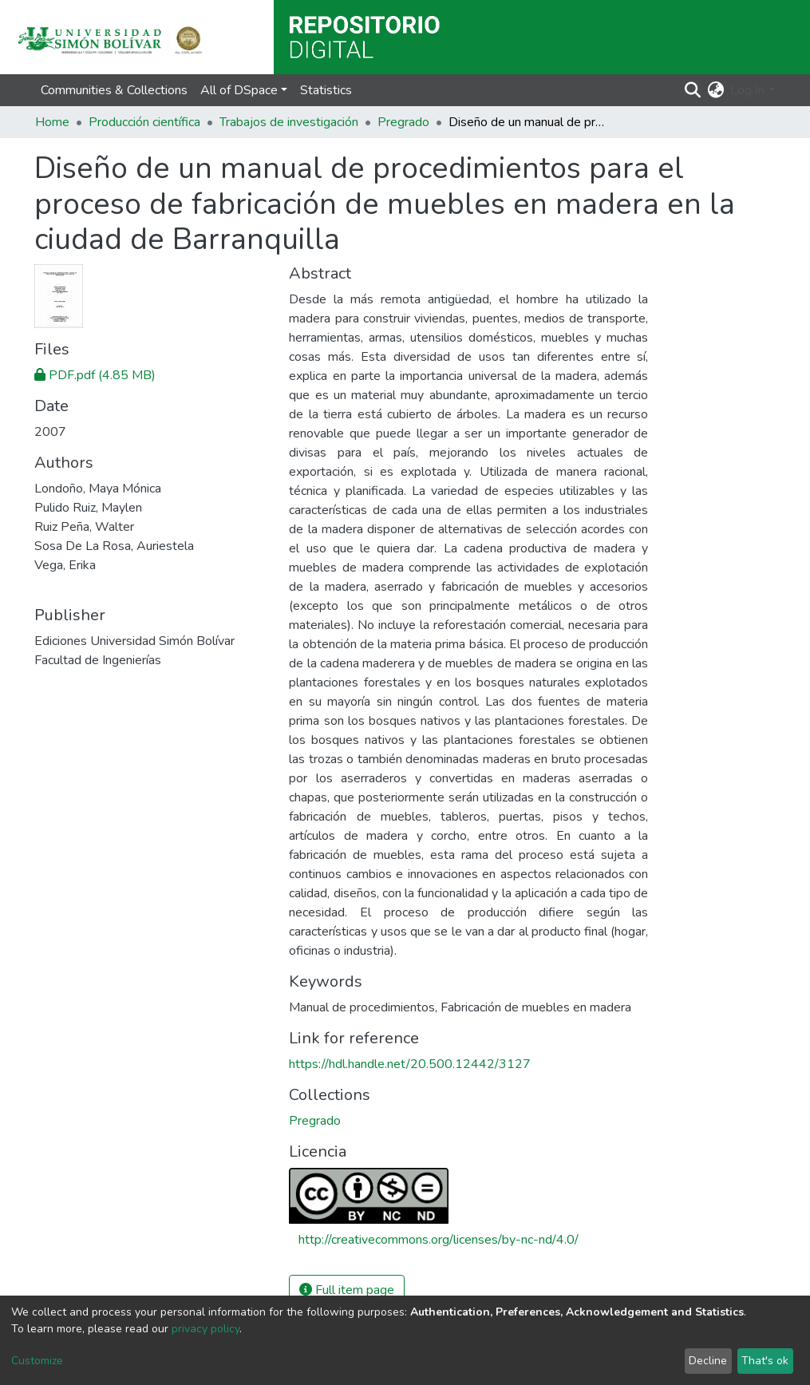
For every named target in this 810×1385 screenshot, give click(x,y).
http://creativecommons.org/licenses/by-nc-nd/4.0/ (438, 1239)
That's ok (764, 1360)
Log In (747, 90)
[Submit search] (692, 90)
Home (52, 122)
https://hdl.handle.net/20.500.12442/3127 (410, 1064)
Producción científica (144, 122)
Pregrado (403, 122)
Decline (708, 1360)
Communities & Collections (114, 90)
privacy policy (205, 1328)
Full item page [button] (346, 1290)
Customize (37, 1360)
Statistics (326, 90)
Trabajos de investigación (288, 122)
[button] (715, 90)
